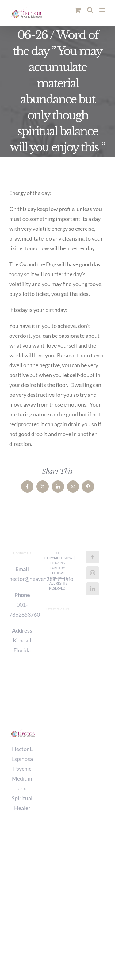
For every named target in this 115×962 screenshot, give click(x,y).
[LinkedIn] (92, 588)
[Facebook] (92, 557)
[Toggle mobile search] (90, 10)
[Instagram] (92, 572)
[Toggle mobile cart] (78, 10)
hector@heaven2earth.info (22, 578)
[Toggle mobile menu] (102, 10)
